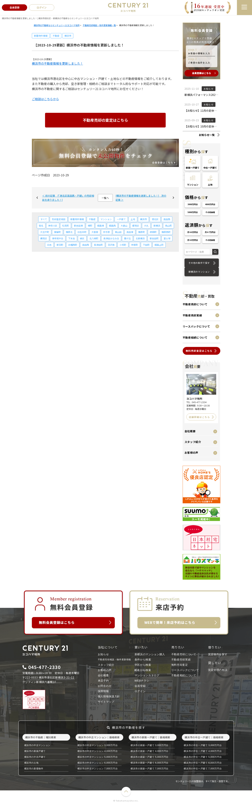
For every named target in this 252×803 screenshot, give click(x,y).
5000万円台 (193, 212)
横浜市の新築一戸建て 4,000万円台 (150, 751)
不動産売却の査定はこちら (105, 120)
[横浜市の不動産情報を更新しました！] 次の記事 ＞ (141, 198)
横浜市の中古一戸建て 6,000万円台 (203, 762)
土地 (133, 219)
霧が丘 (127, 238)
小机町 (122, 244)
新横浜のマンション (199, 271)
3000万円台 (193, 204)
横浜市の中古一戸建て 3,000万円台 (203, 745)
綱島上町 (159, 244)
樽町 (90, 225)
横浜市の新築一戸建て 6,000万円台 (150, 762)
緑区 (82, 238)
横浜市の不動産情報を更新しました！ (57, 63)
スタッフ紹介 (193, 442)
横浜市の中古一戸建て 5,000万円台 (203, 757)
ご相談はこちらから (45, 99)
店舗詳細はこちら (199, 417)
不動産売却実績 (192, 315)
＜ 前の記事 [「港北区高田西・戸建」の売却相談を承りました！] (68, 198)
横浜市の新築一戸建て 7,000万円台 (150, 768)
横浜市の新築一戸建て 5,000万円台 (150, 757)
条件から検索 (143, 659)
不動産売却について (195, 304)
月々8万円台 (192, 240)
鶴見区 (43, 238)
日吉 (49, 244)
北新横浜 (140, 238)
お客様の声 (191, 452)
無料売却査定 (179, 664)
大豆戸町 (44, 232)
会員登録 (140, 685)
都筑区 (135, 225)
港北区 (155, 219)
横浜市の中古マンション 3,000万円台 (97, 745)
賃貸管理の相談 (217, 669)
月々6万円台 (192, 232)
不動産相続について (195, 337)
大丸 (146, 225)
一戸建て (121, 219)
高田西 (166, 219)
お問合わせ (105, 685)
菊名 (41, 225)
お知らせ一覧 (207, 135)
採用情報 (103, 691)
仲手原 (106, 232)
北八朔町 (93, 238)
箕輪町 (57, 232)
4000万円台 (210, 204)
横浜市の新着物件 (33, 768)
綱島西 (112, 225)
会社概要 (190, 431)
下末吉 (71, 238)
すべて (43, 219)
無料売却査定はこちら (199, 351)
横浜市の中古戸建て (35, 757)
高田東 (129, 232)
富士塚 (167, 238)
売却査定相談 (58, 219)
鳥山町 (168, 225)
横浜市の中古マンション (37, 745)
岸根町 (134, 244)
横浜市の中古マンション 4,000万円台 (97, 751)
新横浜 (156, 225)
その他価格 (210, 212)
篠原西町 (166, 232)
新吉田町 (154, 238)
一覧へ (105, 198)
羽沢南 (111, 244)
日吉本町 (82, 232)
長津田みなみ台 (111, 238)
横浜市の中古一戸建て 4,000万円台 (203, 751)
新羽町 (60, 244)
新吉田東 (78, 225)
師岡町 (153, 232)
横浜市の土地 (31, 762)
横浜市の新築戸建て (35, 751)
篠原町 (141, 232)
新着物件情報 (40, 35)
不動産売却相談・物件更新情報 (114, 659)
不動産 (56, 35)
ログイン (140, 691)
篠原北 (69, 232)
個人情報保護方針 (109, 696)
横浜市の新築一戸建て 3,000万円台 (150, 745)
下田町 (146, 244)
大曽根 (94, 232)
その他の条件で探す (199, 262)
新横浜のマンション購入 (150, 654)
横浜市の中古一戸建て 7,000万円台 (203, 768)
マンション (106, 219)
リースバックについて (196, 326)
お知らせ (103, 654)
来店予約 (103, 680)
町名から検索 (143, 670)
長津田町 (98, 244)
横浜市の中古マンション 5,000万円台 (97, 757)
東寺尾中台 (57, 238)
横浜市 (67, 35)
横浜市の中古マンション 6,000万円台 (97, 762)
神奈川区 (52, 225)
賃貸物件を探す (217, 654)
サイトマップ (106, 701)
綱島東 (100, 225)
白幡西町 (72, 244)
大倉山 (124, 225)
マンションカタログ (147, 675)
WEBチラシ (142, 680)
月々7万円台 (210, 232)
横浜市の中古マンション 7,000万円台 (97, 768)
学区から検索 (143, 664)
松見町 (65, 225)
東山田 (118, 232)
